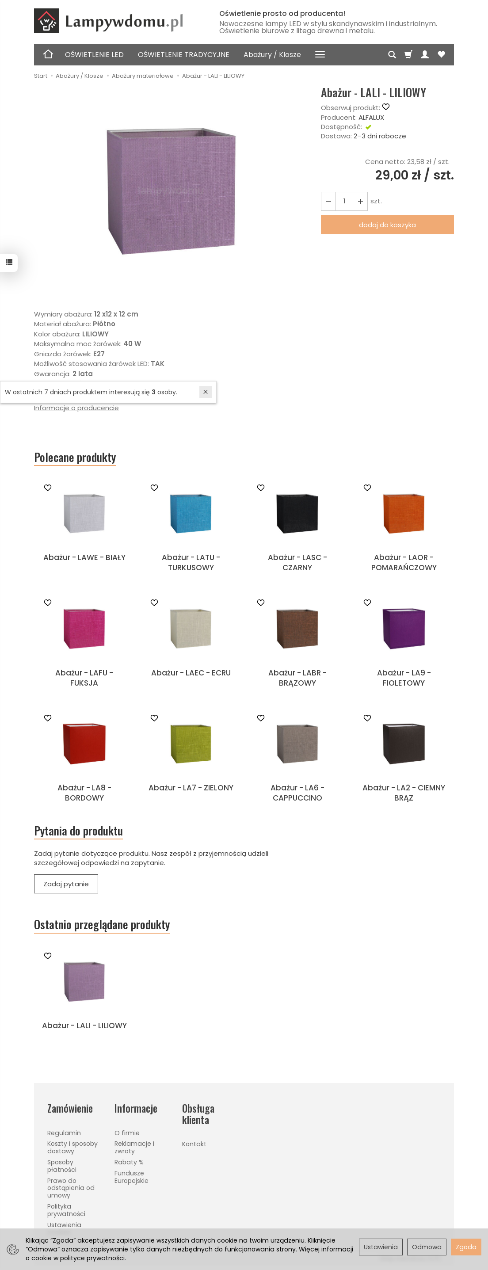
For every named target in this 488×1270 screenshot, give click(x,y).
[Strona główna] (118, 20)
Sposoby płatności (61, 1166)
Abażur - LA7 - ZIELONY (191, 787)
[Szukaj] (392, 54)
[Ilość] (344, 201)
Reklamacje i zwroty (134, 1147)
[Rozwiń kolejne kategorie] (320, 54)
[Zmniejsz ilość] (360, 201)
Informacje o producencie (76, 407)
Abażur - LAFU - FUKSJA (84, 677)
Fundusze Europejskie (131, 1177)
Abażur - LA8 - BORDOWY (84, 792)
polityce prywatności (92, 1258)
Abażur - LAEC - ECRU (191, 672)
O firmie (127, 1133)
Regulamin (64, 1133)
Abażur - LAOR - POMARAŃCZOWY (404, 562)
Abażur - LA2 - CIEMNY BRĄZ (403, 792)
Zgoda (466, 1247)
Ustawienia (381, 1247)
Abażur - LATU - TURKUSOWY (191, 562)
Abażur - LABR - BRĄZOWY (297, 677)
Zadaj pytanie (66, 884)
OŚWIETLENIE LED (94, 55)
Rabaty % (129, 1162)
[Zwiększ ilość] (328, 201)
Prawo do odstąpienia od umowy (71, 1188)
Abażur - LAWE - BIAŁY (84, 557)
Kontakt (194, 1144)
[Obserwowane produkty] (441, 54)
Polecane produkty (75, 457)
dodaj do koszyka (387, 224)
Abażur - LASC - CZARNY (297, 562)
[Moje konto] (424, 54)
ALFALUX (371, 117)
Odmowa (427, 1247)
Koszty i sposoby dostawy (72, 1147)
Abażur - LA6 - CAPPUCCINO (297, 792)
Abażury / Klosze (272, 55)
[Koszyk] (408, 54)
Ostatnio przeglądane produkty (102, 924)
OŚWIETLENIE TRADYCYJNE (183, 55)
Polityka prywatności (66, 1210)
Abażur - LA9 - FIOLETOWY (404, 677)
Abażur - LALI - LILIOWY (84, 1025)
